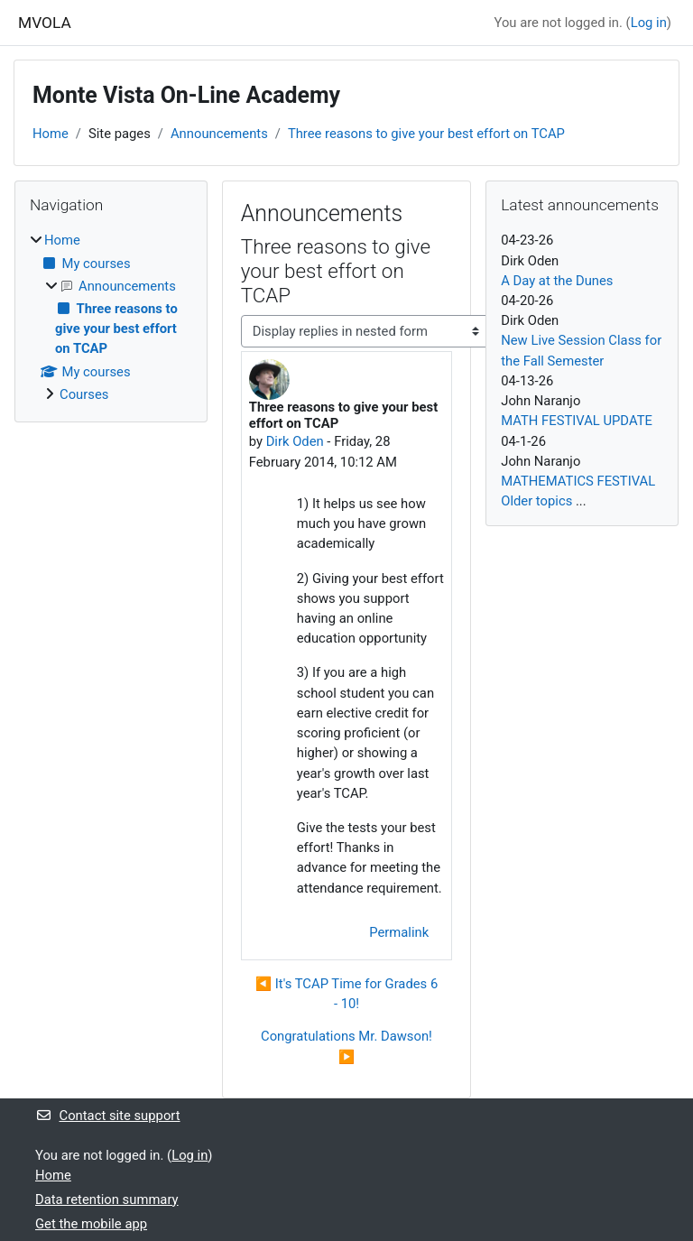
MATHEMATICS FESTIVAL (578, 481)
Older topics (536, 501)
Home (50, 133)
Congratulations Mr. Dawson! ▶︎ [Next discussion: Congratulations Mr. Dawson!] (346, 1046)
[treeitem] (111, 317)
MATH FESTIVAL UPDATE (576, 420)
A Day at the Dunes (557, 281)
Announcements (219, 133)
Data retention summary (107, 1199)
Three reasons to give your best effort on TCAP (426, 133)
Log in (649, 22)
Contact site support (107, 1115)
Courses (84, 394)
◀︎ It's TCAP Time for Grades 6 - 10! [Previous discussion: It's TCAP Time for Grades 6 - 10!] (346, 994)
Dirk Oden (295, 441)
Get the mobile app (91, 1224)
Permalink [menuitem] (399, 932)
